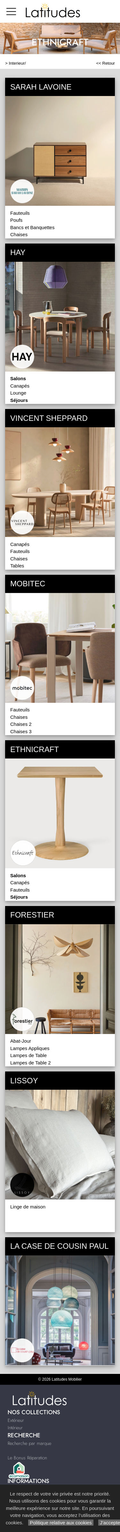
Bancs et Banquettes (32, 227)
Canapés (19, 386)
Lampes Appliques (30, 1048)
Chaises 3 (21, 731)
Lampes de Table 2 (30, 1062)
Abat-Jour (20, 1041)
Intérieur (15, 1427)
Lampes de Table (28, 1055)
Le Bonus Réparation (27, 1457)
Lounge (18, 393)
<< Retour (105, 63)
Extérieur (16, 1420)
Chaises (19, 234)
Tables (17, 565)
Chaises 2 (21, 724)
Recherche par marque (29, 1443)
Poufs (16, 220)
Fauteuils (20, 213)
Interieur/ (17, 63)
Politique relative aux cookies (60, 1522)
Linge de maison (27, 1206)
